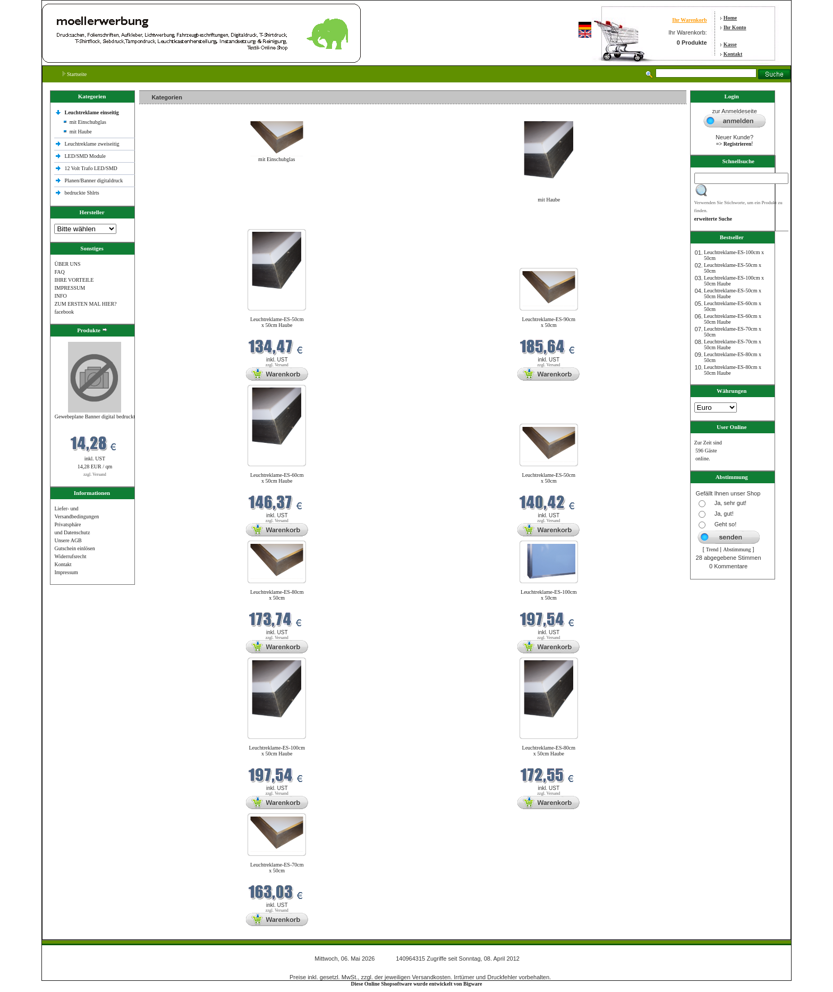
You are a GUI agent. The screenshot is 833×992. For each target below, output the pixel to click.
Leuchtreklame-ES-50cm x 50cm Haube (277, 322)
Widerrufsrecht (70, 556)
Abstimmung (737, 549)
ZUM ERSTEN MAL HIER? (85, 304)
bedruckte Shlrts (81, 193)
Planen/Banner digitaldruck (93, 180)
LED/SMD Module (85, 156)
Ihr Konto (735, 27)
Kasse (730, 44)
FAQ (59, 272)
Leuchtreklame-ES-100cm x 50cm (549, 595)
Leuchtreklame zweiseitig (92, 144)
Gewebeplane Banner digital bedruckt (95, 416)
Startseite (75, 74)
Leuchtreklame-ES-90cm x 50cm (549, 322)
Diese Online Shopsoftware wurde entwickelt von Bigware (416, 984)
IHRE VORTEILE (74, 280)
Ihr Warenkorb (689, 20)
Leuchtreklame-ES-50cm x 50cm (549, 478)
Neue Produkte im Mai (166, 222)
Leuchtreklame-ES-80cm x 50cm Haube (549, 750)
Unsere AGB (67, 540)
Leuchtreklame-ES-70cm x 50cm (277, 867)
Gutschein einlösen (74, 548)
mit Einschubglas (88, 122)
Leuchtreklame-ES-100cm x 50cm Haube (277, 750)
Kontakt (733, 54)
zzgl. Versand (94, 474)
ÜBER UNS (67, 264)
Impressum (66, 572)
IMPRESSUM (69, 288)
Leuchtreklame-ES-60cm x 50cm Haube (277, 478)
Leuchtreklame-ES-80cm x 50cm (277, 595)
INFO (60, 296)
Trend (712, 549)
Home (730, 18)
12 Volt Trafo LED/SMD (90, 168)
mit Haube (81, 131)
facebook (64, 312)
